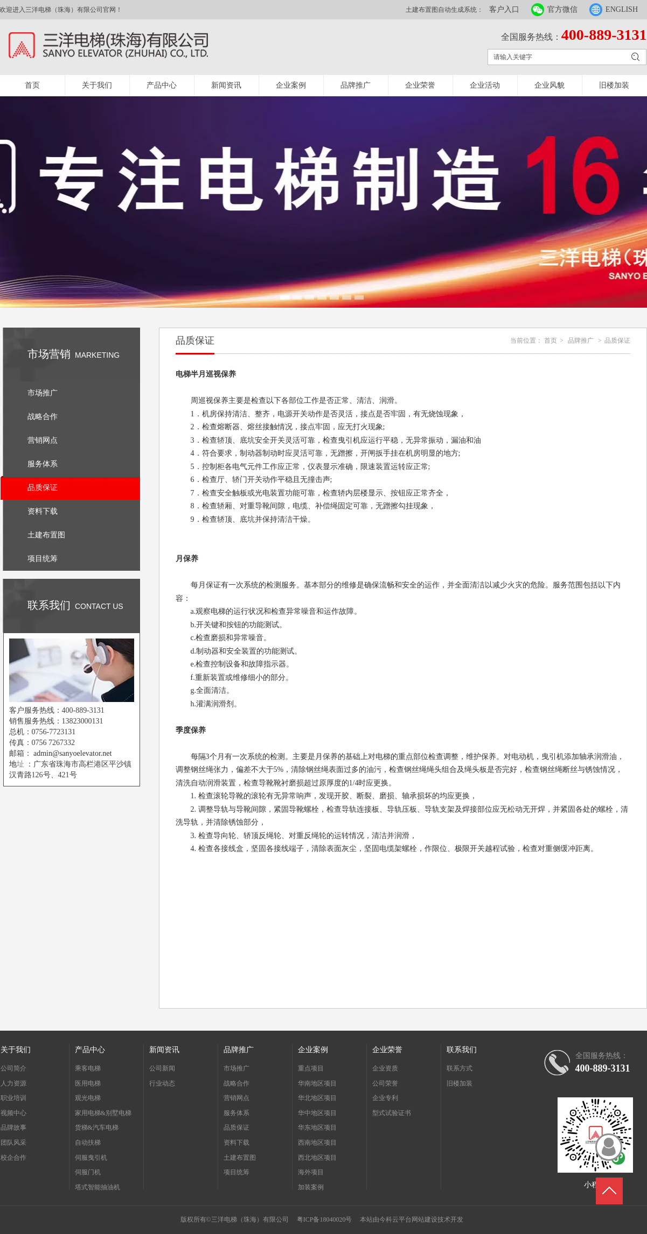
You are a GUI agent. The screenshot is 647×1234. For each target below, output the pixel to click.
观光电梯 (88, 1098)
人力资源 (13, 1083)
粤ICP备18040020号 (324, 1219)
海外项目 (311, 1172)
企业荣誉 (420, 85)
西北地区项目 (317, 1157)
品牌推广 (355, 85)
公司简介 (13, 1068)
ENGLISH (622, 9)
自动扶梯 (88, 1142)
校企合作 (13, 1157)
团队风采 (13, 1142)
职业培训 (13, 1098)
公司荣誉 (385, 1083)
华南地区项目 (317, 1083)
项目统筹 (236, 1172)
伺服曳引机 (91, 1157)
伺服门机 (88, 1172)
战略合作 (236, 1083)
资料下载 (236, 1142)
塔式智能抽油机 (97, 1187)
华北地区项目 (317, 1098)
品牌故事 (13, 1127)
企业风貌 (549, 85)
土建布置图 (240, 1157)
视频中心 (13, 1113)
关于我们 (97, 85)
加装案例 (311, 1187)
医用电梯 (88, 1083)
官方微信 (562, 9)
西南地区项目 (317, 1142)
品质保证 (617, 340)
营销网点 (236, 1098)
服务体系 (236, 1113)
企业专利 (385, 1098)
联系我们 (462, 1050)
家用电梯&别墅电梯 (103, 1113)
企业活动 (485, 85)
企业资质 (385, 1068)
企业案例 (291, 85)
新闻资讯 (226, 85)
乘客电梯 (88, 1068)
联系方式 (459, 1068)
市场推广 (236, 1068)
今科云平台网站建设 (408, 1219)
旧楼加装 (614, 85)
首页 (32, 85)
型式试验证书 (391, 1113)
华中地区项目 (317, 1113)
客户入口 (504, 9)
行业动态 (162, 1083)
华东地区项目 (317, 1127)
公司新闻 (162, 1068)
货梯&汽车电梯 (97, 1127)
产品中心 (162, 85)
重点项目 (311, 1068)
